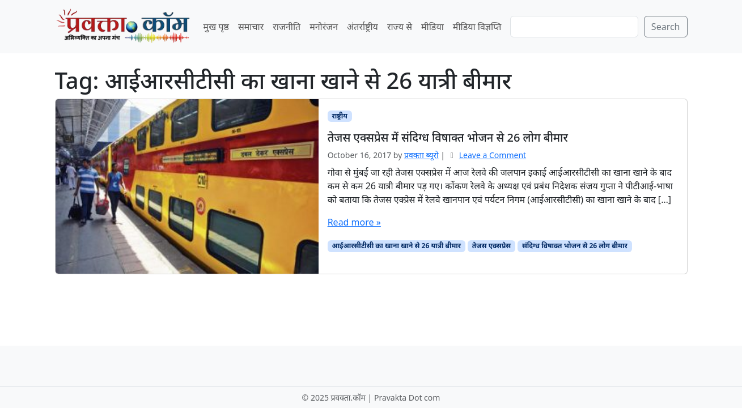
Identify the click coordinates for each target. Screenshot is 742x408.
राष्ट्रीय (339, 116)
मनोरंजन (323, 26)
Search (665, 26)
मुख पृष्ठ (216, 26)
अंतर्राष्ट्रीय (362, 26)
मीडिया (432, 26)
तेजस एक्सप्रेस (491, 245)
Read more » (354, 222)
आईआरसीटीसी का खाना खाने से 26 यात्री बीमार (396, 245)
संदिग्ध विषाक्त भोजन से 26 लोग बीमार (574, 245)
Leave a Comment (492, 155)
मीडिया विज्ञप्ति (477, 26)
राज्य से (399, 26)
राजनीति (286, 26)
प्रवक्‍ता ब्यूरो (421, 155)
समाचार (251, 26)
